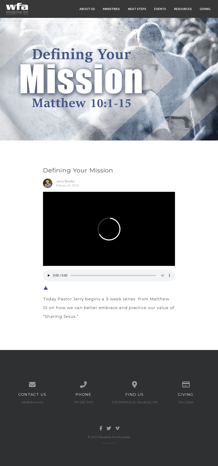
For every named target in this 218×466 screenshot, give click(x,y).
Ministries (111, 9)
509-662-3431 (83, 402)
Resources (183, 9)
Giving (205, 9)
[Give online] (185, 384)
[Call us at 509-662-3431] (83, 384)
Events (160, 9)
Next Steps (137, 9)
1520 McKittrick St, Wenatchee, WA (135, 402)
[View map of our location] (134, 384)
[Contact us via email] (32, 384)
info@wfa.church (32, 402)
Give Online (185, 402)
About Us (87, 9)
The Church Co (109, 443)
